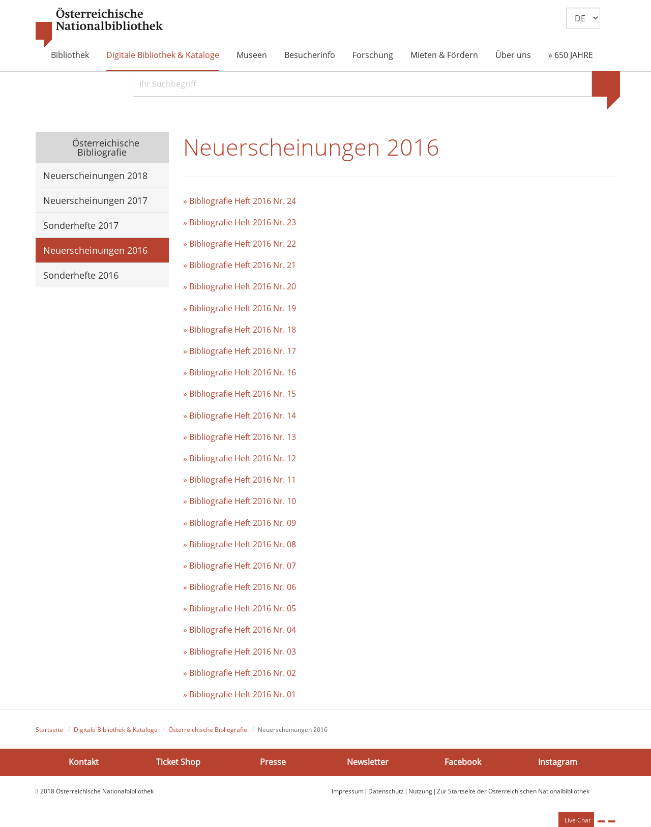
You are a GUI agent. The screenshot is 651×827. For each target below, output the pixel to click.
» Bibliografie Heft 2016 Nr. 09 (239, 522)
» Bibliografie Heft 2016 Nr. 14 (239, 415)
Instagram (557, 761)
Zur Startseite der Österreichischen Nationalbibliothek (513, 791)
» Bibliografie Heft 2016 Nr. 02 (239, 672)
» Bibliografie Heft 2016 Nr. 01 (239, 694)
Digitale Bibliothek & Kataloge (162, 55)
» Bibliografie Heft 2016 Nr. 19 (239, 308)
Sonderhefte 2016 (81, 275)
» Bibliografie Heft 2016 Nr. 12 (239, 458)
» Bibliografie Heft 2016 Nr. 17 (239, 351)
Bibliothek (70, 55)
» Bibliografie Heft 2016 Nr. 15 (239, 393)
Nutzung (420, 791)
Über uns (513, 55)
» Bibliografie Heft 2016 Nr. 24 (239, 200)
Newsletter (368, 761)
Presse (273, 761)
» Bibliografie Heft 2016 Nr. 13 (239, 436)
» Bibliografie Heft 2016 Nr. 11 (239, 479)
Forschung (372, 55)
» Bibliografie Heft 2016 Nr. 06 (239, 587)
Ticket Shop (178, 761)
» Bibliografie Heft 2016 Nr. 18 (239, 329)
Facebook (463, 761)
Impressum (348, 791)
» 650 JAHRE (570, 55)
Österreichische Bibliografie (104, 147)
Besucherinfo (309, 55)
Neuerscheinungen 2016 (95, 250)
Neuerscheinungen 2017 (95, 200)
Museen (251, 55)
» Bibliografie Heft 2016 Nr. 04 (239, 629)
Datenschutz (386, 791)
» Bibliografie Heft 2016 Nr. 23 (239, 222)
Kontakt (84, 761)
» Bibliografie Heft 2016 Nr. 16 (239, 372)
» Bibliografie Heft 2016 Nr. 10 (239, 501)
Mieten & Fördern (444, 55)
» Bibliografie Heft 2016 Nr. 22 (239, 243)
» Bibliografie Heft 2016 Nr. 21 (239, 265)
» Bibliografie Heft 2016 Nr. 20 (239, 286)
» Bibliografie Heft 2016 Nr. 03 (239, 651)
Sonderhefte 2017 (81, 225)
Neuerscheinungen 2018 (95, 175)
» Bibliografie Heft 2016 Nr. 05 (239, 608)
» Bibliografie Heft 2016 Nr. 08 (239, 544)
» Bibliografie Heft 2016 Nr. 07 (239, 565)
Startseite (49, 729)
